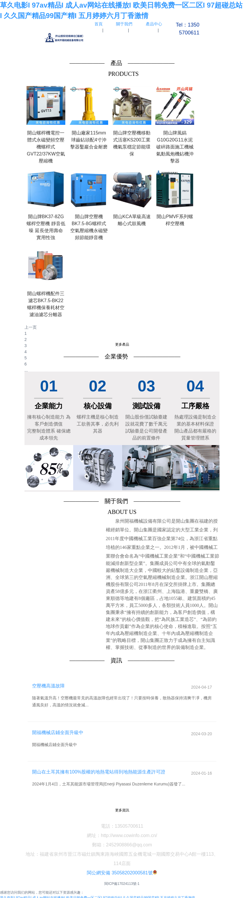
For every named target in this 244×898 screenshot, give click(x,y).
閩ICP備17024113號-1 (121, 876)
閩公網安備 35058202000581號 (119, 865)
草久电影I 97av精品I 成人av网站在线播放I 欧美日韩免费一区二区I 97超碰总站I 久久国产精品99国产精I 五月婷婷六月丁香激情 (97, 890)
